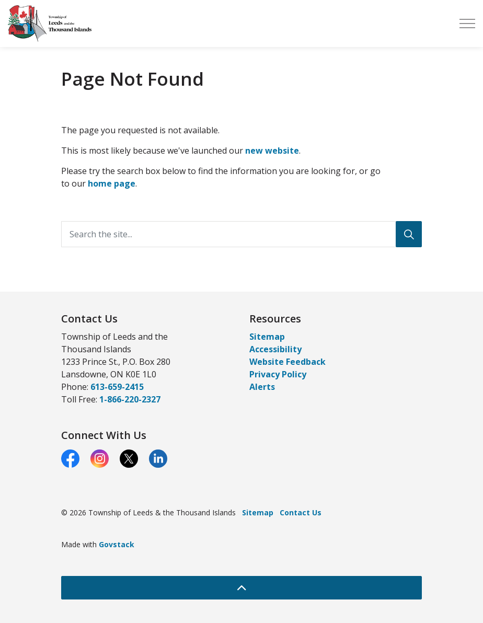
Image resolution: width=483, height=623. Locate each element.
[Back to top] (241, 587)
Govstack (116, 544)
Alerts (262, 387)
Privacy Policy (277, 374)
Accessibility (275, 349)
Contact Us (300, 512)
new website (272, 150)
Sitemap (267, 336)
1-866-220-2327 (129, 399)
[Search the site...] (241, 234)
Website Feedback (287, 361)
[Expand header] (467, 23)
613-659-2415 (117, 387)
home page (111, 183)
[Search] (409, 234)
